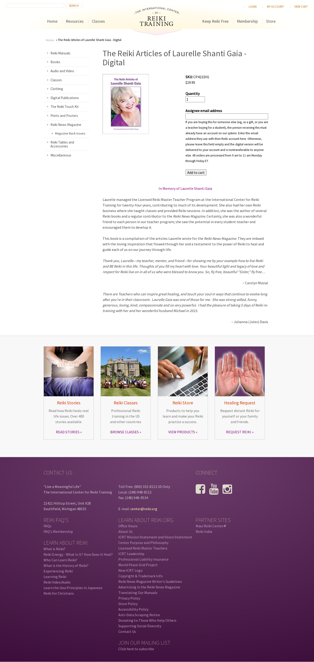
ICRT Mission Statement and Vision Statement (155, 537)
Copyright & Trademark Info (140, 576)
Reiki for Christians (59, 593)
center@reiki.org (143, 508)
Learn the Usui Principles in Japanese (73, 587)
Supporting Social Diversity (139, 626)
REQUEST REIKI (238, 432)
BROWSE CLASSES (124, 432)
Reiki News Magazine (65, 124)
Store (271, 21)
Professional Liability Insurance (143, 559)
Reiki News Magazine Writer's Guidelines (150, 581)
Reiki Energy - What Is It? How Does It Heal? (78, 554)
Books (55, 62)
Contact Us (127, 631)
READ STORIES (67, 432)
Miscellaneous (60, 155)
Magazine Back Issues (70, 133)
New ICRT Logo (130, 570)
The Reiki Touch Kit (64, 106)
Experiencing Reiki (58, 571)
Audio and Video (62, 71)
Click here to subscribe (136, 648)
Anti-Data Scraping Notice (139, 614)
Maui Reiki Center (211, 526)
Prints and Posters (64, 115)
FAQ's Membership (58, 531)
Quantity (192, 93)
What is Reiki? (55, 548)
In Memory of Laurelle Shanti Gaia (185, 188)
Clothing (56, 89)
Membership (247, 21)
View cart (301, 6)
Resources (75, 21)
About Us (125, 531)
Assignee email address (203, 110)
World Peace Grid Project (138, 564)
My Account (275, 6)
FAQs (47, 526)
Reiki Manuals (60, 53)
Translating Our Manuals (137, 592)
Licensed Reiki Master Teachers (142, 548)
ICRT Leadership (131, 553)
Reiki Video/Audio (57, 582)
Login (253, 6)
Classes (98, 21)
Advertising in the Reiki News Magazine (149, 587)
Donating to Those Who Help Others (147, 620)
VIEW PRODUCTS (181, 432)
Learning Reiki (55, 576)
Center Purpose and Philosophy (143, 542)
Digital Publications (64, 98)
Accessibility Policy (133, 609)
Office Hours (128, 526)
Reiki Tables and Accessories (62, 144)
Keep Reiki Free (215, 21)
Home (52, 21)
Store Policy (128, 603)
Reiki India (204, 531)
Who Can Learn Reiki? (60, 560)
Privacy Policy (129, 598)
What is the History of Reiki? (66, 565)
